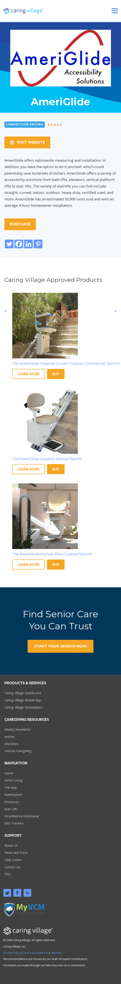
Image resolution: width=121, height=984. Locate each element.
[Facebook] (18, 244)
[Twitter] (9, 244)
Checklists (11, 744)
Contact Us (12, 867)
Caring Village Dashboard (22, 693)
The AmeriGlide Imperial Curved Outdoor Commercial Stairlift (66, 363)
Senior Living (13, 780)
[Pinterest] (38, 244)
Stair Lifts (11, 809)
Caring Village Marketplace (23, 707)
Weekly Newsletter (17, 729)
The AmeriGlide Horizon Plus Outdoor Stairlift (52, 553)
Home (8, 773)
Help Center (12, 860)
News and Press (16, 853)
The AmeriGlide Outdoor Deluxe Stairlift (47, 458)
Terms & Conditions (35, 953)
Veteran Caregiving (18, 751)
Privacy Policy (11, 953)
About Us (11, 845)
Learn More (29, 374)
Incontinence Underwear (21, 816)
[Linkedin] (28, 244)
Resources (11, 802)
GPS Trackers (14, 823)
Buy (55, 374)
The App (10, 787)
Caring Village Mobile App (22, 700)
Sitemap (56, 953)
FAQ (7, 874)
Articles (9, 737)
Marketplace (13, 795)
